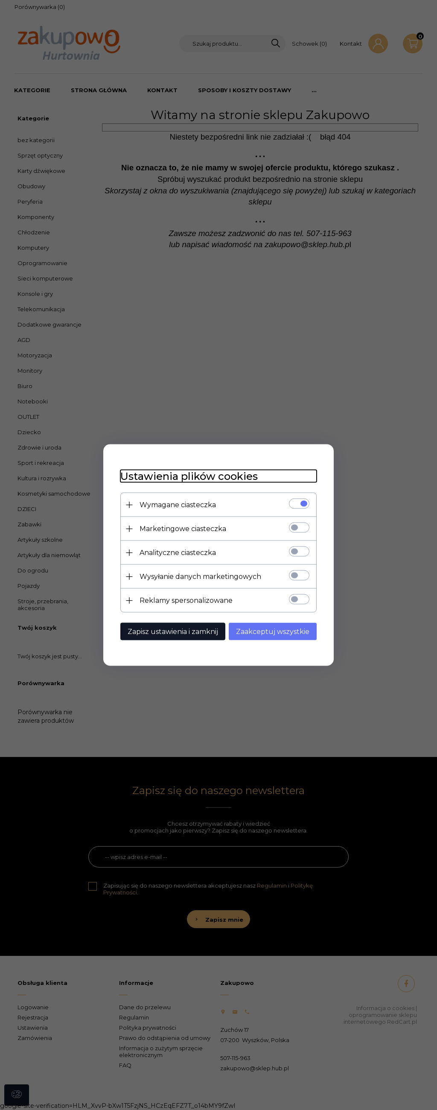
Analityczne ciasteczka (178, 553)
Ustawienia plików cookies (189, 476)
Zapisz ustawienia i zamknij (173, 632)
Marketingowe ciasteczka (183, 529)
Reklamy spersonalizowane (186, 600)
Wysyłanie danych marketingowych (200, 577)
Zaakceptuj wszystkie (272, 632)
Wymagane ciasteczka (178, 505)
